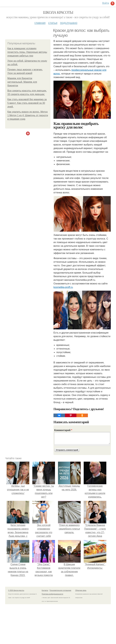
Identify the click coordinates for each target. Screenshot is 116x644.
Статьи (52, 22)
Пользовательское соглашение (60, 590)
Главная (39, 22)
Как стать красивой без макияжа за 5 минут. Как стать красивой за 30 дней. (27, 103)
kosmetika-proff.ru (63, 287)
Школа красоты (58, 12)
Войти (105, 3)
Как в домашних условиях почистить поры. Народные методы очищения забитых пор (27, 52)
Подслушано (68, 22)
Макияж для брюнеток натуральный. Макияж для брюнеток (22, 82)
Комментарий (63, 430)
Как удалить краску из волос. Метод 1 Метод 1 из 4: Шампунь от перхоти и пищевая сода (27, 115)
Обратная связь (80, 590)
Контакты (45, 590)
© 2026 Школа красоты (16, 590)
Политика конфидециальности (52, 594)
